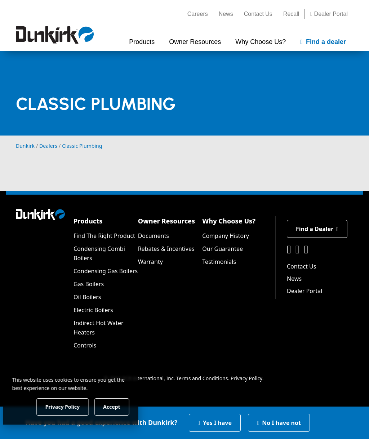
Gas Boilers (89, 284)
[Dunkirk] (55, 35)
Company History (225, 236)
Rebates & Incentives (166, 249)
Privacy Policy (246, 378)
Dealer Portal (329, 14)
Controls (85, 345)
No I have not (279, 423)
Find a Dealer (317, 229)
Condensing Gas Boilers (106, 271)
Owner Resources (166, 221)
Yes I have (215, 423)
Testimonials (219, 262)
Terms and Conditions (202, 378)
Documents (153, 236)
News (226, 14)
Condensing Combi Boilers (99, 253)
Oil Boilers (87, 297)
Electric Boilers (93, 310)
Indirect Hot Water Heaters (99, 327)
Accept (123, 406)
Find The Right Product (104, 236)
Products (88, 221)
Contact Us (258, 14)
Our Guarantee (222, 249)
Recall (291, 14)
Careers (197, 14)
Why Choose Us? (228, 221)
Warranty (150, 262)
